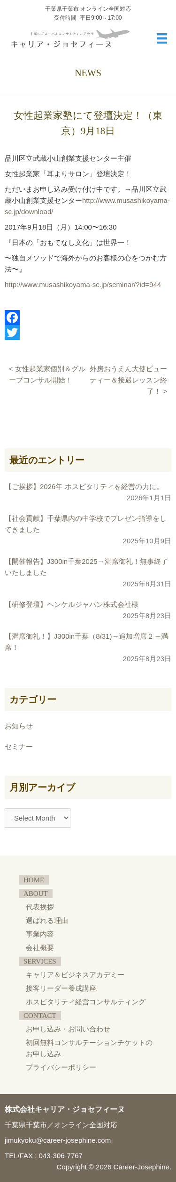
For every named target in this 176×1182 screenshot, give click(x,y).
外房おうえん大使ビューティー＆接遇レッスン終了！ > (128, 380)
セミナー (19, 746)
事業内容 (40, 934)
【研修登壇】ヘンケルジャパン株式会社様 (71, 604)
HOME (33, 880)
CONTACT (39, 1015)
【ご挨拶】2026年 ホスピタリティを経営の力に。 (84, 486)
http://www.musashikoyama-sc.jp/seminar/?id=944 (83, 284)
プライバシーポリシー (61, 1067)
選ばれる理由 (47, 920)
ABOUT (35, 893)
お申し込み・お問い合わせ (68, 1029)
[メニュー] (162, 38)
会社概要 (40, 947)
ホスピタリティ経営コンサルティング (85, 1002)
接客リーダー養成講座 (61, 988)
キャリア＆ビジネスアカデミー (75, 975)
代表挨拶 (40, 907)
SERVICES (39, 961)
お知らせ (19, 726)
